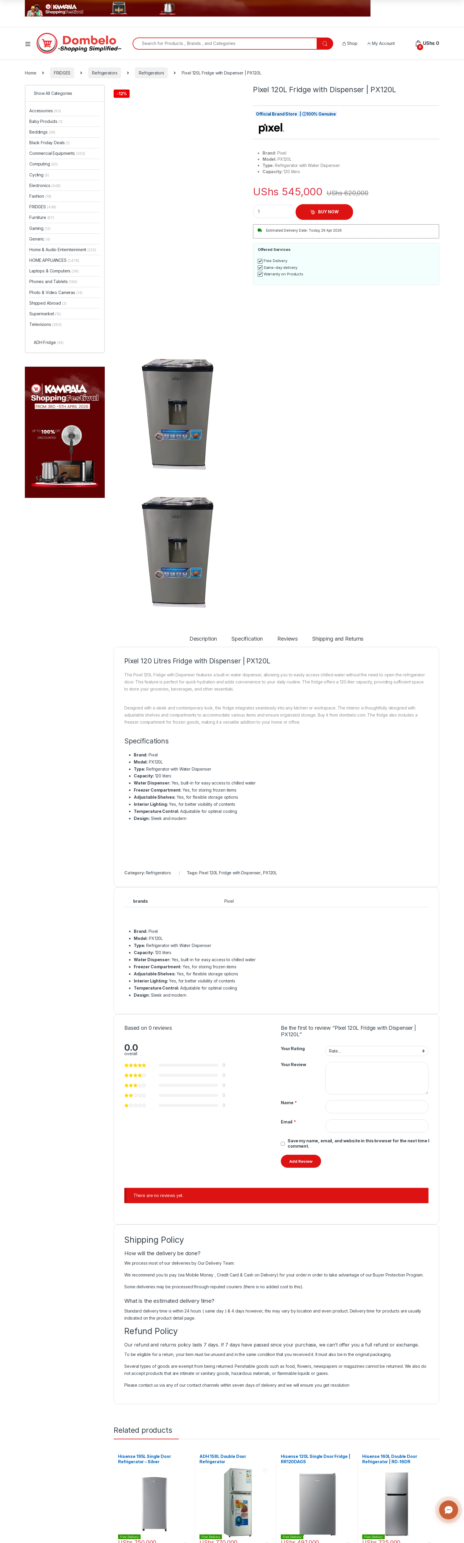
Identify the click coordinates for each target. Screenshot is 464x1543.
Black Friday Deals (49, 142)
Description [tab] (203, 639)
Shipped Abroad (48, 303)
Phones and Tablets (53, 281)
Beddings (42, 131)
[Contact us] (448, 1509)
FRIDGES (62, 72)
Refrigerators (104, 72)
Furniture (41, 217)
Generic (39, 238)
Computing (43, 163)
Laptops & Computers (54, 270)
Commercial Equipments (57, 153)
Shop (349, 43)
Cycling (39, 174)
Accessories (45, 110)
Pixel (228, 901)
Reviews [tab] (287, 639)
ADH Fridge (49, 342)
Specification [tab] (247, 639)
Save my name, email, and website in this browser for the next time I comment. (358, 1143)
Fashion (40, 196)
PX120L (270, 872)
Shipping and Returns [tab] (337, 639)
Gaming (39, 228)
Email (288, 1122)
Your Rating (292, 1048)
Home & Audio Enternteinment (62, 249)
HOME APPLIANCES (54, 260)
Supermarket (45, 313)
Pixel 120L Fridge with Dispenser (230, 872)
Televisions (45, 324)
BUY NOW (328, 211)
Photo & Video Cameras (55, 292)
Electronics (45, 185)
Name (289, 1102)
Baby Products (45, 121)
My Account (381, 43)
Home (30, 72)
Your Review (293, 1064)
